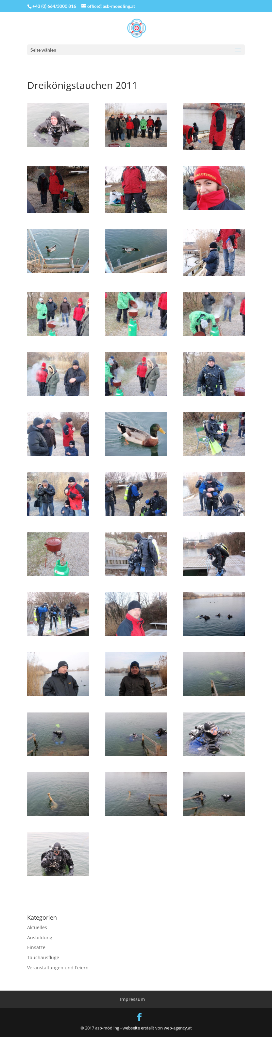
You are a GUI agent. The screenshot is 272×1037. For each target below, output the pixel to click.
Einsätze (36, 947)
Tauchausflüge (43, 957)
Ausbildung (39, 937)
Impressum (132, 999)
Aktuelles (37, 927)
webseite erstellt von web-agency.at (157, 1028)
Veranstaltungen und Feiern (58, 967)
